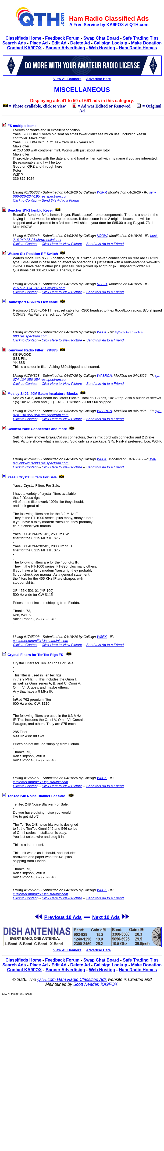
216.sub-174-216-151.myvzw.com (39, 288)
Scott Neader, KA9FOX (95, 984)
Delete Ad (80, 43)
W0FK (101, 332)
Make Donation (146, 43)
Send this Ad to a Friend (60, 200)
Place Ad (39, 43)
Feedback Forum (62, 38)
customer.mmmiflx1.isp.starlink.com (40, 641)
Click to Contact (25, 200)
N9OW (102, 236)
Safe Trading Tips (141, 38)
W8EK (102, 637)
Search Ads (14, 43)
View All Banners (67, 79)
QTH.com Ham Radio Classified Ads (72, 979)
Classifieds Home (23, 38)
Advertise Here (98, 79)
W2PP (101, 192)
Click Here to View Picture (62, 244)
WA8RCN (104, 376)
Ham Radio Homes (138, 48)
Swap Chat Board (101, 38)
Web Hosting (102, 48)
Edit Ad (59, 43)
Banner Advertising (65, 48)
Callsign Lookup (110, 43)
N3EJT (102, 284)
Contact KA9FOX (24, 48)
